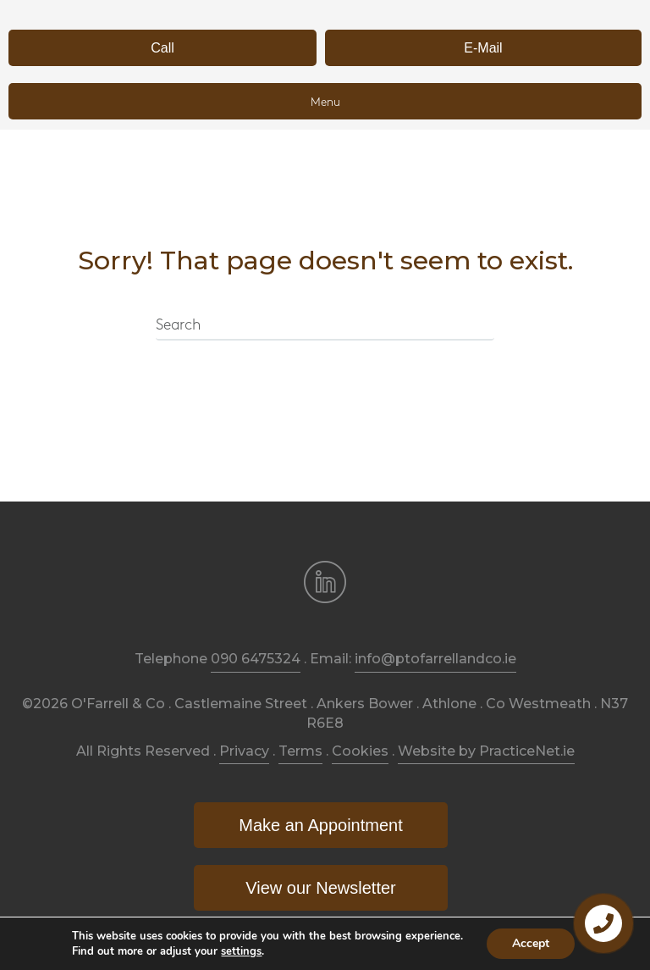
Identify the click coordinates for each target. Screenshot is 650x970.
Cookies (360, 751)
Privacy (244, 751)
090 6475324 (255, 659)
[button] (162, 48)
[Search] (325, 326)
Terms (300, 751)
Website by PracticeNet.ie (486, 751)
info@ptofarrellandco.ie (435, 659)
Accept (530, 943)
